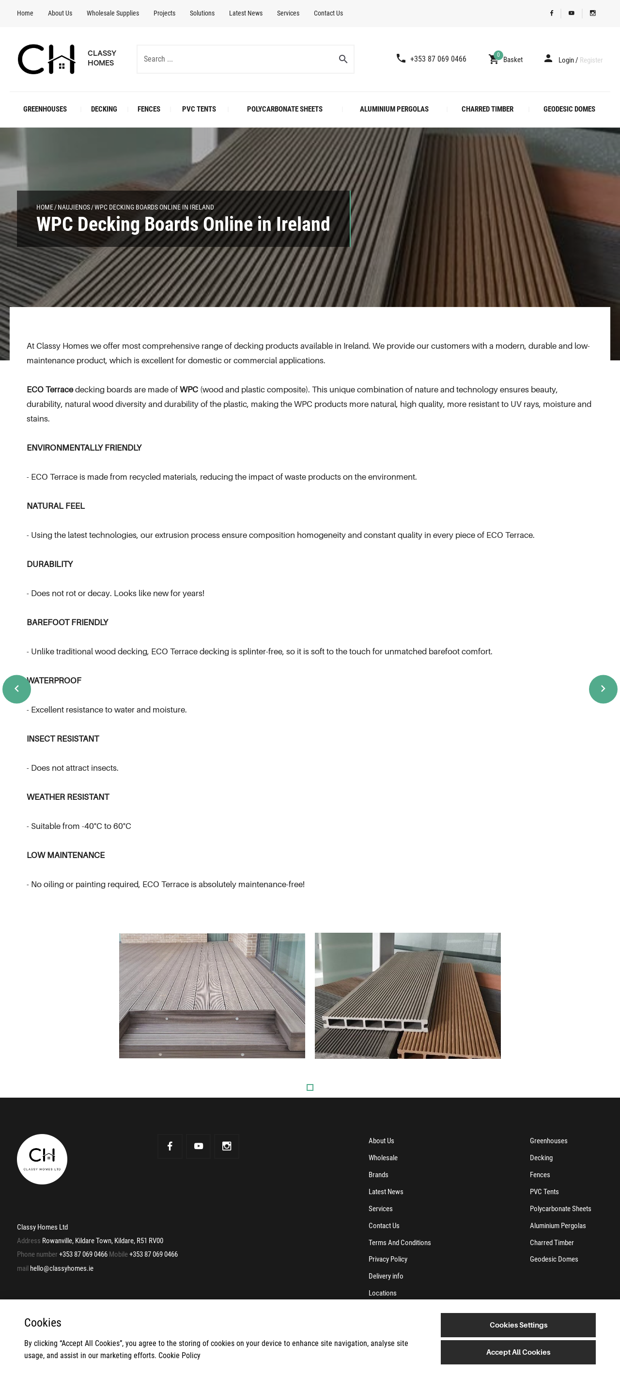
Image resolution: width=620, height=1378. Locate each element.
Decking (104, 109)
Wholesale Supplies (113, 13)
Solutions (202, 13)
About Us (60, 13)
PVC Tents (199, 109)
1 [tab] (310, 1087)
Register (591, 60)
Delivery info (386, 1272)
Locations (383, 1289)
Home (25, 13)
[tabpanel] (212, 996)
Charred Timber (487, 109)
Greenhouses (45, 109)
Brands (378, 1173)
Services (288, 13)
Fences (149, 109)
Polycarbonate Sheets (285, 109)
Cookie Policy (179, 1355)
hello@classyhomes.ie (61, 1268)
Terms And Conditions (400, 1239)
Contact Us (328, 13)
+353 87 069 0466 (83, 1254)
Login (566, 60)
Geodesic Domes (569, 109)
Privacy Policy (388, 1256)
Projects (164, 13)
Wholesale (383, 1157)
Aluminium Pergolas (394, 109)
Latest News (246, 13)
